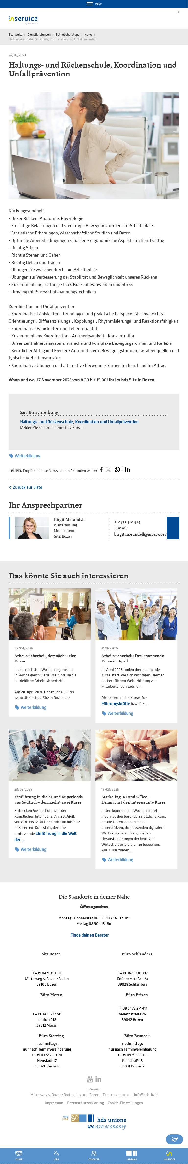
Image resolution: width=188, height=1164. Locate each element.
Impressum (54, 1103)
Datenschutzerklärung (85, 1103)
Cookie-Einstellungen (125, 1103)
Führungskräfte (115, 703)
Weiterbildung (24, 456)
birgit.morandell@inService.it (141, 534)
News (88, 34)
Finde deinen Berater (89, 935)
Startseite (16, 34)
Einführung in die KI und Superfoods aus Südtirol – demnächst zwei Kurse (48, 799)
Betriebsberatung (68, 34)
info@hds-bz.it (146, 1095)
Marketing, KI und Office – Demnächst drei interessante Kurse (133, 799)
